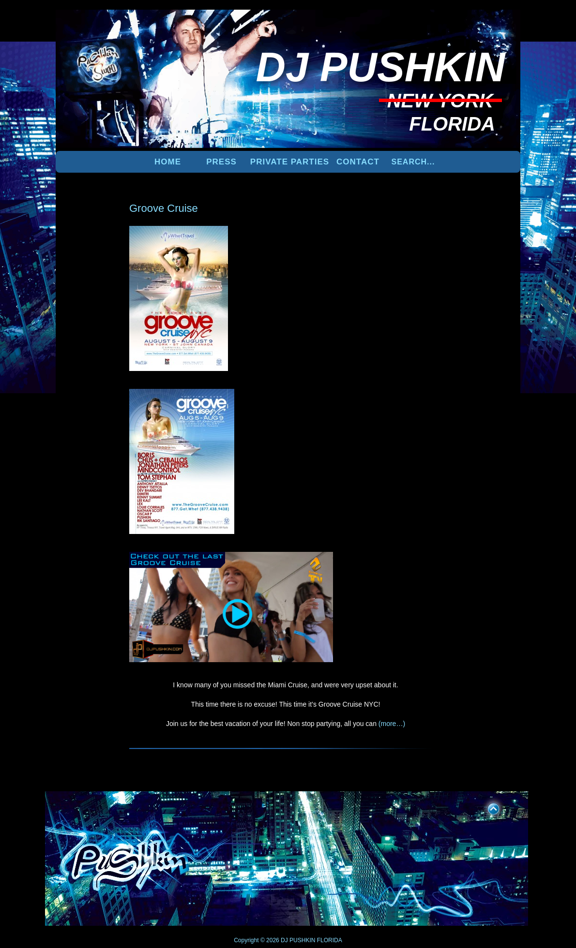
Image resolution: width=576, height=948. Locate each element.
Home (167, 161)
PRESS (221, 161)
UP (487, 807)
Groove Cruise (163, 208)
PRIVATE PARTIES (289, 161)
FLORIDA (329, 940)
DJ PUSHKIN (297, 940)
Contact (357, 161)
